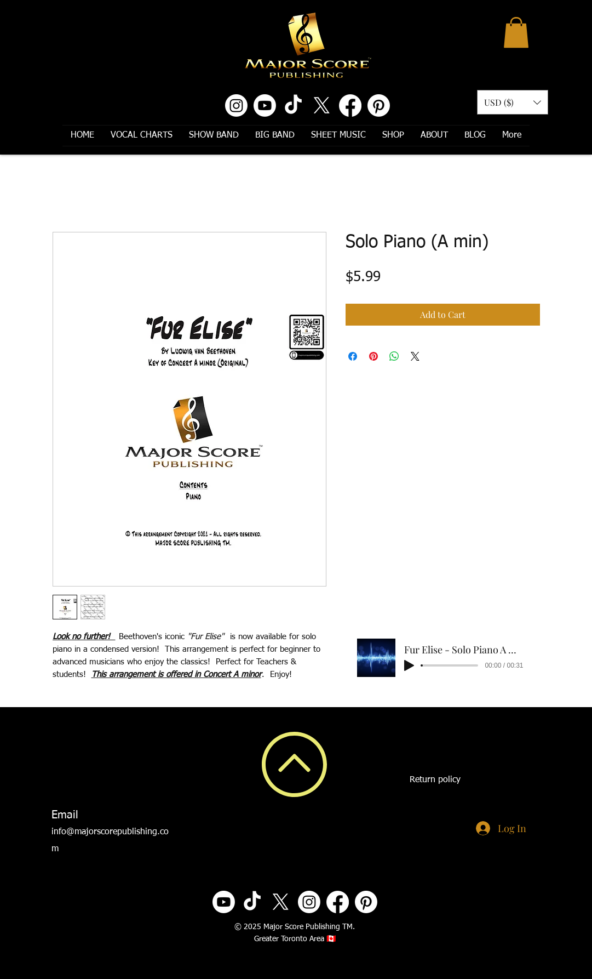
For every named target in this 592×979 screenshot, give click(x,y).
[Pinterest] (378, 105)
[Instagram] (236, 105)
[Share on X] (415, 356)
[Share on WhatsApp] (394, 356)
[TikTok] (293, 105)
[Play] (409, 665)
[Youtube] (265, 105)
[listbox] (512, 102)
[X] (322, 105)
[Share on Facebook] (352, 356)
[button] (516, 32)
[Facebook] (350, 105)
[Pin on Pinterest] (373, 356)
